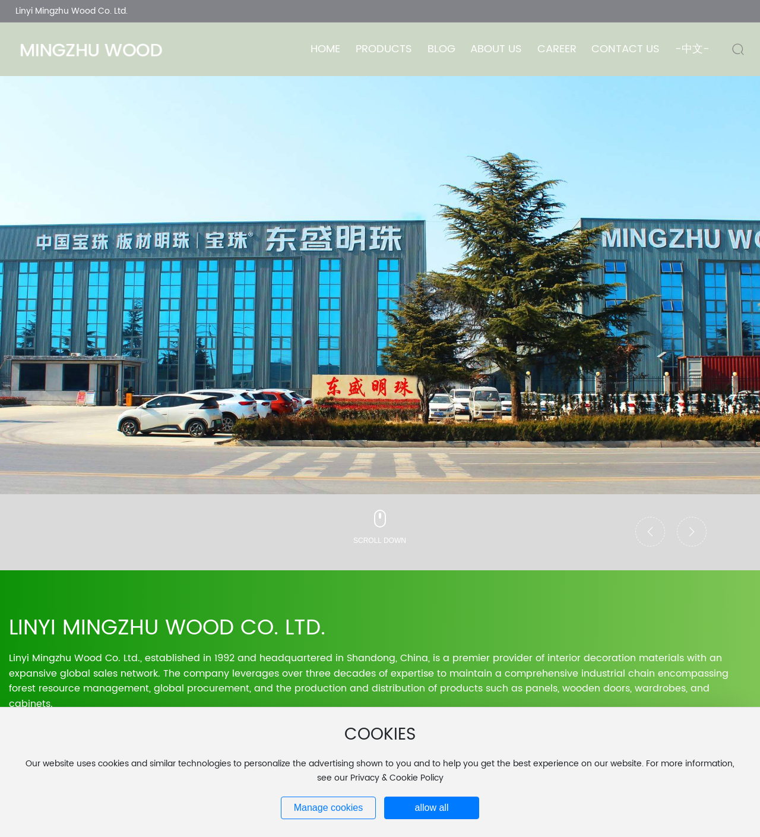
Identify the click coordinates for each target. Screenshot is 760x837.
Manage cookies (328, 808)
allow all (432, 808)
